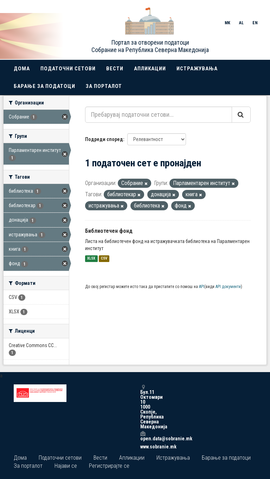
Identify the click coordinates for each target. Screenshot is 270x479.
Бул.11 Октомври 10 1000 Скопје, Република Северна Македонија (142, 406)
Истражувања (197, 68)
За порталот (104, 86)
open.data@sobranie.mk (142, 436)
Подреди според (104, 139)
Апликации (150, 68)
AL (241, 22)
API (201, 286)
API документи (228, 286)
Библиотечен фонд (109, 231)
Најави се (65, 465)
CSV (104, 258)
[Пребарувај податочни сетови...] (158, 115)
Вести (114, 68)
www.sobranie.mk (142, 446)
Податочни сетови (68, 68)
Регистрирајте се (109, 465)
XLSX (91, 258)
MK (227, 22)
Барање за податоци (44, 86)
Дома (22, 68)
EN (255, 22)
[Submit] (241, 115)
